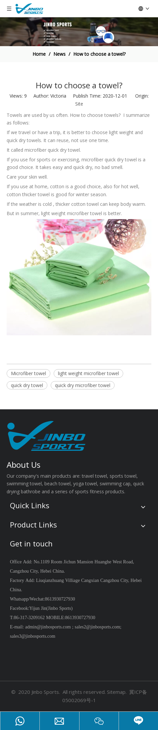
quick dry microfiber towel (82, 385)
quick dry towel (27, 385)
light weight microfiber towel (88, 373)
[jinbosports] (79, 31)
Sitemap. (117, 692)
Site (79, 104)
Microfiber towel (28, 373)
